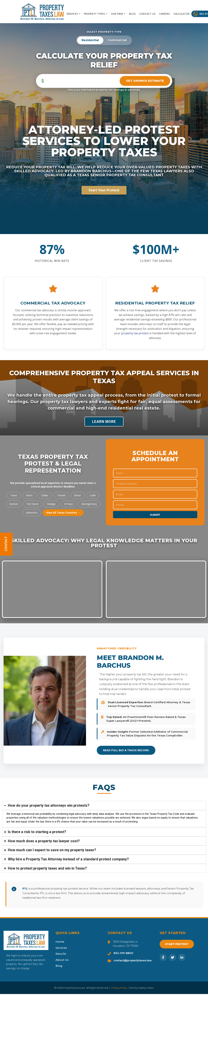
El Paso (68, 504)
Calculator (181, 13)
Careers (164, 13)
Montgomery (89, 504)
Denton (13, 504)
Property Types (95, 13)
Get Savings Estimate (145, 80)
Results (61, 953)
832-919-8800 (123, 953)
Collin (93, 495)
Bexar (77, 495)
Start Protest (176, 944)
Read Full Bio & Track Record (126, 750)
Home (60, 941)
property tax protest (135, 333)
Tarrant (61, 495)
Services (73, 13)
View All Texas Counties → (63, 512)
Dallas (44, 495)
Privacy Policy (119, 987)
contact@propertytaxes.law (133, 960)
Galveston (31, 512)
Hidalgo (51, 504)
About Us (62, 960)
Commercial (117, 40)
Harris (29, 495)
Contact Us (147, 13)
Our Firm (118, 13)
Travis (13, 495)
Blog (132, 13)
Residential (90, 40)
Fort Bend (32, 504)
